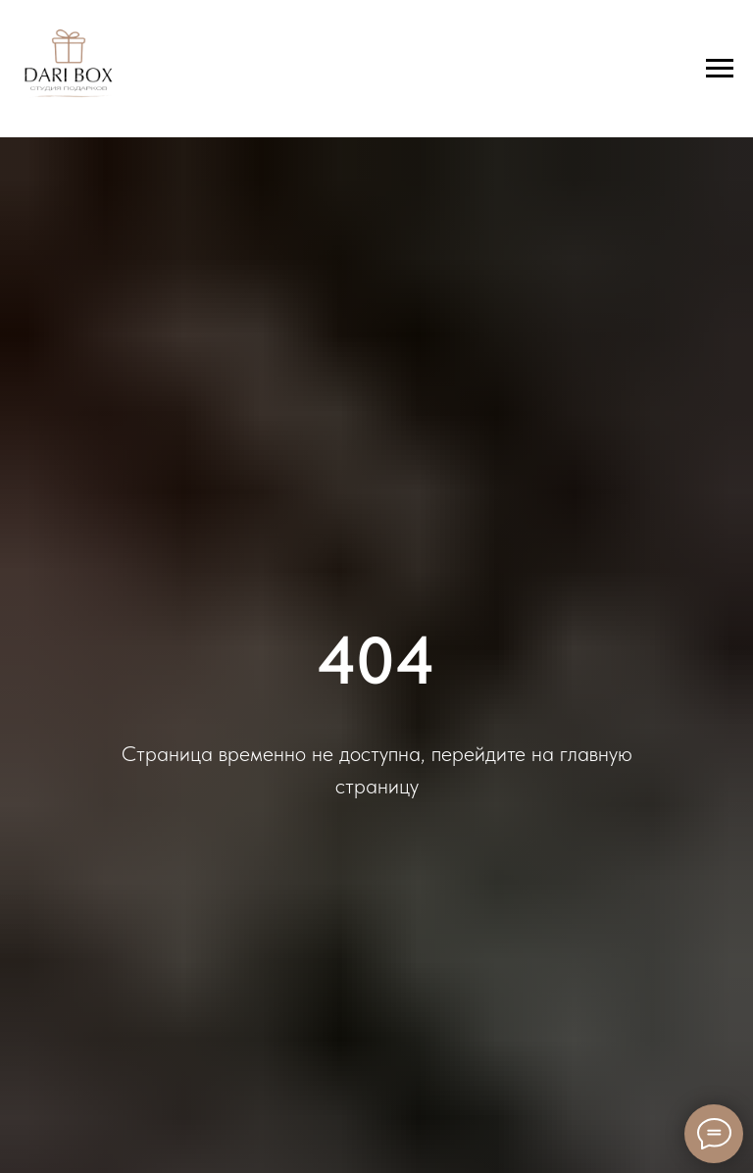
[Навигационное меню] (719, 68)
